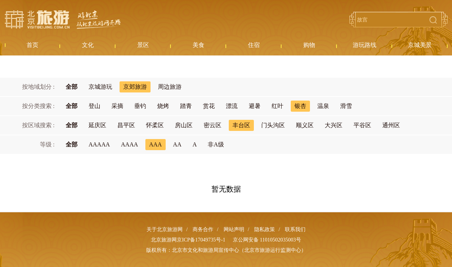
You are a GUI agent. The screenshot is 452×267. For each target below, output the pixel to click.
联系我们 (295, 229)
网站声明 (234, 229)
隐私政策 (264, 229)
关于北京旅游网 (164, 229)
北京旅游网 (63, 19)
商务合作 (203, 229)
